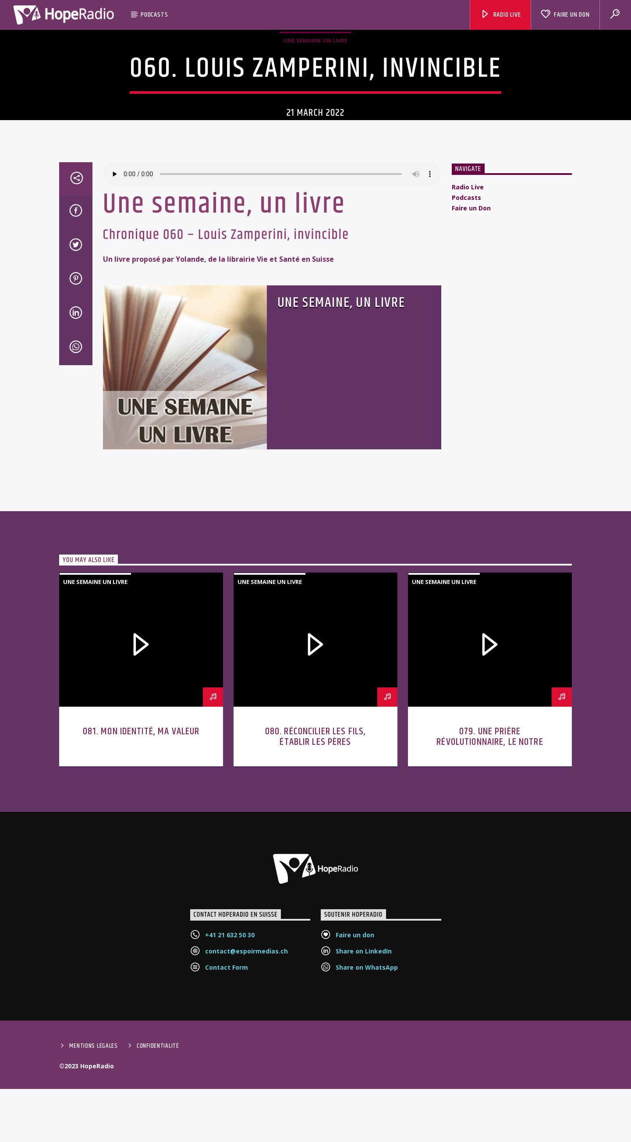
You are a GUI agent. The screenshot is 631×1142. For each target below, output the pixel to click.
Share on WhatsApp (367, 1080)
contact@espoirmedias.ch (246, 1064)
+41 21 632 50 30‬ (230, 1047)
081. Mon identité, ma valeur (141, 844)
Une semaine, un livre (341, 415)
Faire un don (355, 1047)
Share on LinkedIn (364, 1064)
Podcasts (154, 14)
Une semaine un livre (315, 90)
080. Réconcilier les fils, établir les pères (315, 849)
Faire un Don (565, 14)
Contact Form (226, 1080)
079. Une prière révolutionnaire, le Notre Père (489, 854)
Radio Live (500, 14)
